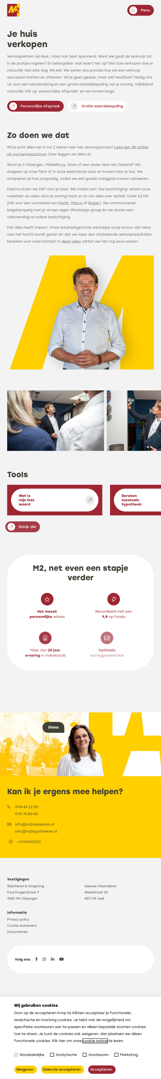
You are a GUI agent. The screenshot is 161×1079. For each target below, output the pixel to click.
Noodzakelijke (29, 1055)
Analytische (63, 1055)
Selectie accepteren (62, 1069)
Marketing (126, 1055)
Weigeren (24, 1069)
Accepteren (101, 1069)
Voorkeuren (96, 1055)
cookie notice (95, 1041)
